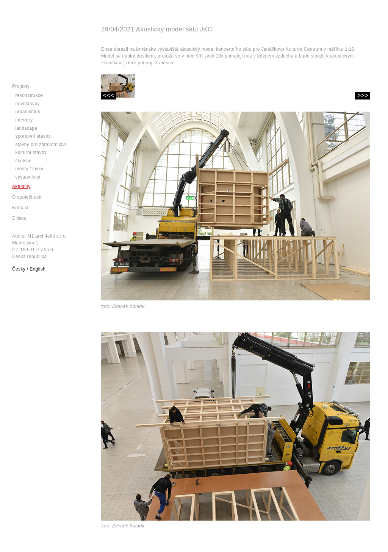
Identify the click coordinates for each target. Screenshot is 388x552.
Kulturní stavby (31, 152)
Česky (18, 269)
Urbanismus (27, 111)
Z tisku (19, 218)
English (37, 269)
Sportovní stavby (32, 136)
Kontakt (20, 207)
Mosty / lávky (29, 168)
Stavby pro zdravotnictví (40, 144)
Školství (23, 160)
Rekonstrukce (29, 95)
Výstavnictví (27, 177)
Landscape (26, 128)
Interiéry (24, 120)
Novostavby (27, 103)
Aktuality (21, 186)
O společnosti (26, 197)
